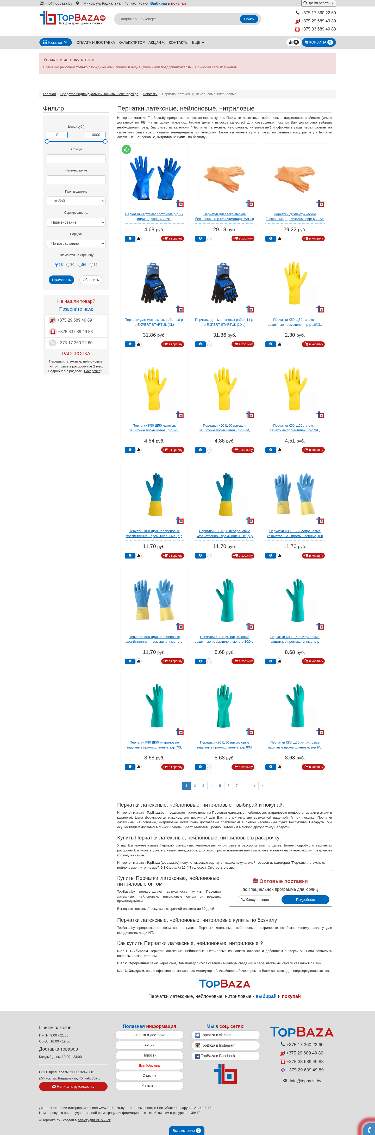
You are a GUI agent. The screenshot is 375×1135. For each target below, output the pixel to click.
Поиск (249, 19)
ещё (198, 42)
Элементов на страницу (76, 255)
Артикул (76, 149)
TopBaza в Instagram (215, 1045)
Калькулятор (132, 42)
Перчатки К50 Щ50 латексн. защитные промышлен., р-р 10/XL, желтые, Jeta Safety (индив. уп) (295, 324)
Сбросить (91, 280)
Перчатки (150, 94)
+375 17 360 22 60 (316, 13)
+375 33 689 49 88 (315, 29)
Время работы (318, 3)
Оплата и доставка (96, 42)
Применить (61, 280)
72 (94, 264)
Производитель (76, 191)
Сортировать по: (76, 212)
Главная (49, 94)
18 (59, 264)
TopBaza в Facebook (215, 1056)
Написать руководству (73, 1086)
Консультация (255, 900)
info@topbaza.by (56, 3)
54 (82, 264)
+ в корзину (173, 238)
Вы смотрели (187, 1130)
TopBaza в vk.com (213, 1035)
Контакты (179, 42)
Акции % (156, 42)
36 (70, 264)
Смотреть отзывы (221, 867)
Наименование (76, 170)
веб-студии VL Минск (94, 1120)
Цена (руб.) (76, 126)
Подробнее (305, 900)
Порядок (76, 234)
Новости (149, 1055)
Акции (149, 1045)
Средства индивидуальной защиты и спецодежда (99, 94)
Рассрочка (92, 371)
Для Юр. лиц (149, 1065)
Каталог (53, 42)
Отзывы (149, 1075)
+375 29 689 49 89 (315, 21)
